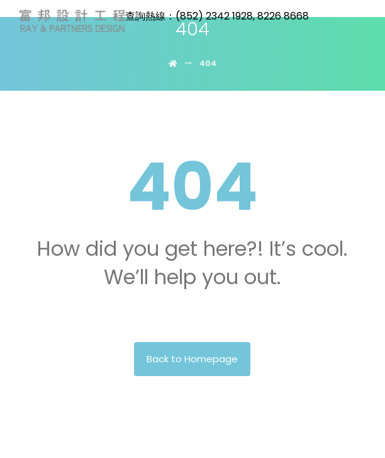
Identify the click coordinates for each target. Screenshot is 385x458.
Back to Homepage (192, 358)
